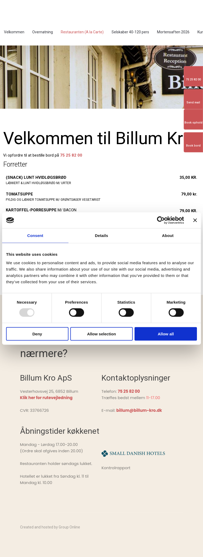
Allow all (166, 333)
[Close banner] (195, 220)
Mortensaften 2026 (173, 32)
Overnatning (42, 32)
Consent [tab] (35, 235)
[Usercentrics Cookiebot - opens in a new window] (161, 220)
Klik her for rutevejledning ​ (46, 397)
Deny (37, 333)
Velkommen (14, 32)
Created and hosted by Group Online (50, 527)
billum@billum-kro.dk (139, 410)
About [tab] (168, 235)
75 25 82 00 (71, 155)
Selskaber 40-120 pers (130, 32)
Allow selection (101, 333)
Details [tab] (101, 235)
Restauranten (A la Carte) (82, 32)
